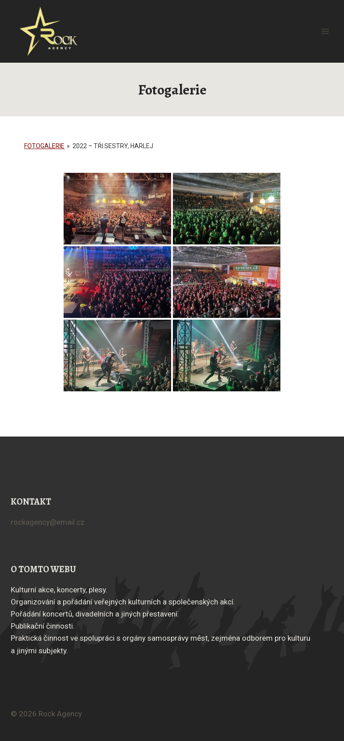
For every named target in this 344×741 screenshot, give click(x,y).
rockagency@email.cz (48, 522)
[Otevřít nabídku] (325, 31)
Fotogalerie (44, 146)
